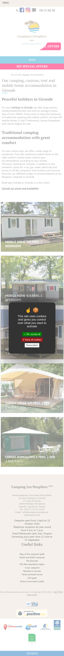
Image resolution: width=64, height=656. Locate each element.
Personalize (32, 345)
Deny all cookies (32, 340)
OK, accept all (32, 334)
